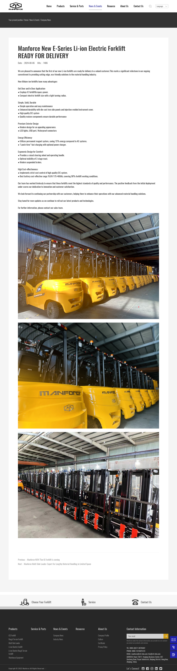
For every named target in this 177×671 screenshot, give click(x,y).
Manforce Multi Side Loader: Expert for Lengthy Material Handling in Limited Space (57, 564)
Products (61, 6)
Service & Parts (77, 6)
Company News (46, 20)
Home (49, 6)
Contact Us (138, 6)
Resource (111, 6)
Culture (100, 668)
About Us (124, 6)
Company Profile (103, 664)
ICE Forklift (12, 664)
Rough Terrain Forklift (16, 668)
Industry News (58, 668)
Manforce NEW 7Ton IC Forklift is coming (43, 559)
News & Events (95, 6)
